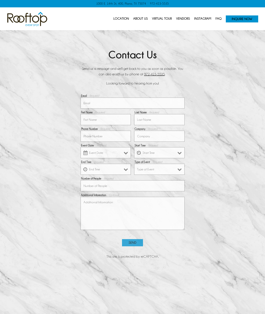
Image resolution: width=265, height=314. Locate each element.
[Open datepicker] (85, 153)
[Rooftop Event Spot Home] (27, 18)
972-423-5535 (154, 74)
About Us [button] (140, 18)
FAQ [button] (218, 18)
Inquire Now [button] (242, 19)
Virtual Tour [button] (162, 18)
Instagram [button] (202, 18)
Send (132, 243)
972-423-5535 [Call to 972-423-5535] (159, 3)
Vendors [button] (183, 18)
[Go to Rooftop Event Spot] (121, 3)
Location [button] (121, 18)
